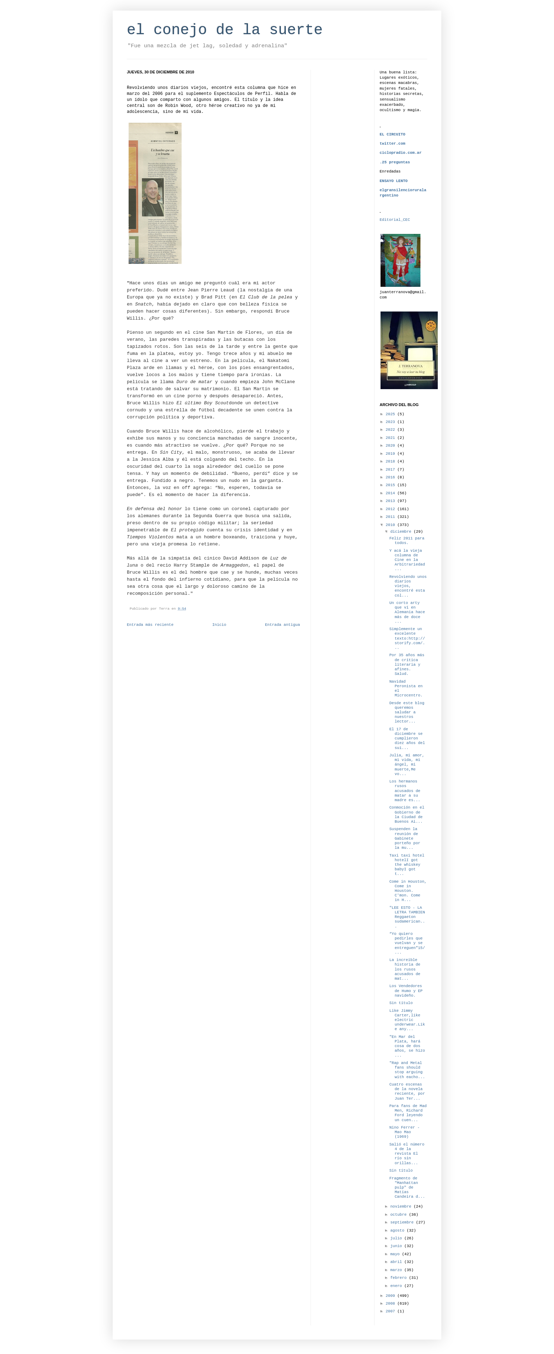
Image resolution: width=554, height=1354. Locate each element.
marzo (397, 1270)
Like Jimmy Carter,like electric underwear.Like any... (407, 1020)
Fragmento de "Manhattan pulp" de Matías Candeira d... (407, 1187)
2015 (391, 485)
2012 (391, 509)
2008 (391, 1303)
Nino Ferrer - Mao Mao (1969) (404, 1132)
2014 (391, 493)
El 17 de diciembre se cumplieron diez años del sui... (407, 738)
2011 (391, 517)
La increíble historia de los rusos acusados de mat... (404, 969)
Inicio (219, 625)
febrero (399, 1278)
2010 (391, 525)
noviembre (402, 1206)
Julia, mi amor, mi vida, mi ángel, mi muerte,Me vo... (406, 764)
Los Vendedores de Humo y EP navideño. (406, 990)
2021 (391, 438)
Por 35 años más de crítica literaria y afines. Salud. (406, 664)
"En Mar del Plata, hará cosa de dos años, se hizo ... (407, 1046)
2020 (391, 445)
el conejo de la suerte (225, 30)
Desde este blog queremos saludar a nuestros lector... (406, 712)
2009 (391, 1296)
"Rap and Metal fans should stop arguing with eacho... (407, 1070)
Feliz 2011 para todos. (406, 540)
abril (397, 1262)
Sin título (401, 1003)
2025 (391, 414)
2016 (391, 477)
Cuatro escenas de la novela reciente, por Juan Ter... (407, 1091)
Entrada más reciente (150, 625)
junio (397, 1246)
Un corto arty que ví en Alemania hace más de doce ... (407, 612)
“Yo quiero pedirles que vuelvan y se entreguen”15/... (407, 943)
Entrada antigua (282, 625)
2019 (391, 454)
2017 (391, 469)
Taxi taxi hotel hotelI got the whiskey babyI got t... (406, 864)
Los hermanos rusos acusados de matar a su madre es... (404, 790)
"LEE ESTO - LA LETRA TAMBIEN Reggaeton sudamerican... (407, 917)
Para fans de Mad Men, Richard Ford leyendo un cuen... (408, 1113)
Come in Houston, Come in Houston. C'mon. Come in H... (408, 891)
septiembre (403, 1222)
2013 (391, 501)
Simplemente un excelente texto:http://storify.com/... (407, 638)
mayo (396, 1254)
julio (397, 1238)
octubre (399, 1215)
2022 (391, 430)
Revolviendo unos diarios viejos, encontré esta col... (408, 586)
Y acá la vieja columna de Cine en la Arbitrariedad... (407, 560)
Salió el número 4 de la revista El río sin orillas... (406, 1153)
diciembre (402, 532)
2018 (391, 461)
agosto (398, 1230)
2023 (391, 422)
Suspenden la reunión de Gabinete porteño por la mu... (404, 838)
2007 (391, 1311)
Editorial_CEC (395, 220)
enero (397, 1286)
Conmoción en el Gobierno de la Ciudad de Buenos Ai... (406, 814)
